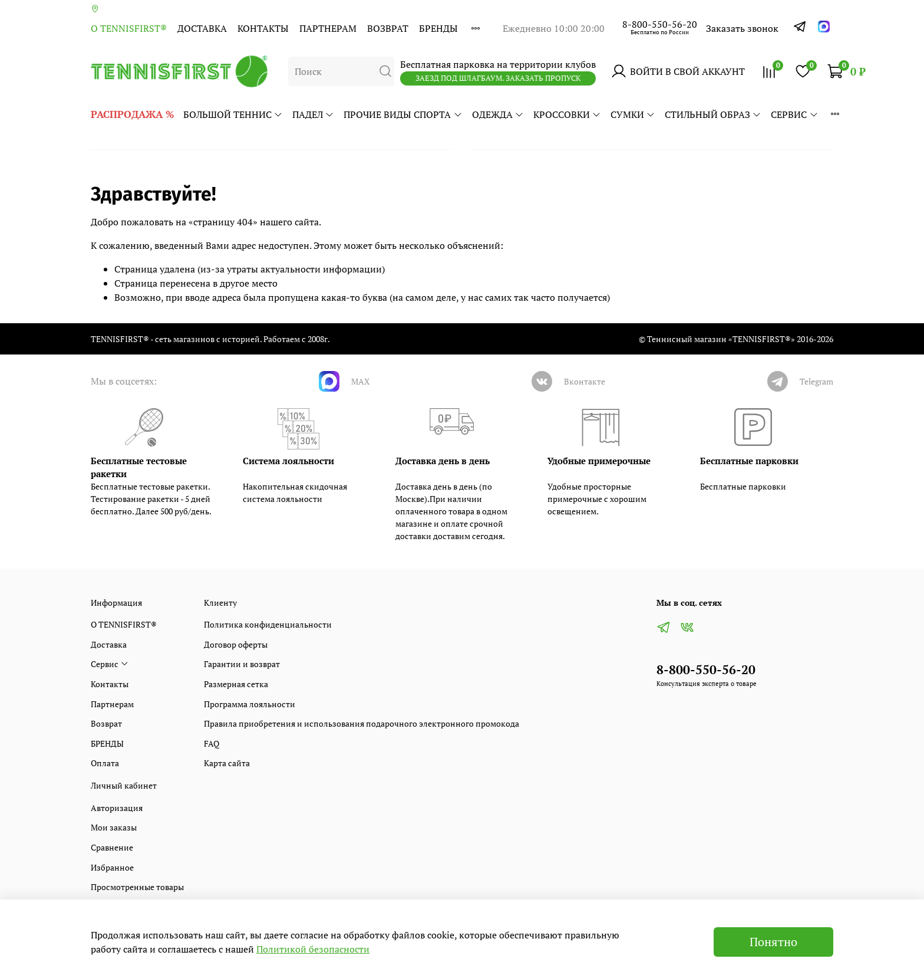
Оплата (105, 763)
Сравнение (112, 847)
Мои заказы (114, 827)
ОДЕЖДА (498, 114)
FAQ (211, 743)
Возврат (387, 28)
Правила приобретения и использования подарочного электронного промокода (361, 723)
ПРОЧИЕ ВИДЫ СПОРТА (403, 114)
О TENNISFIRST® (129, 28)
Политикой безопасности (312, 949)
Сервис (794, 114)
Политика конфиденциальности (268, 624)
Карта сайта (227, 763)
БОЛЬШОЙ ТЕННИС (233, 114)
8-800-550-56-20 (659, 24)
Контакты (263, 28)
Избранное (112, 867)
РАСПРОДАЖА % (132, 114)
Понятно (773, 942)
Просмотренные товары (137, 886)
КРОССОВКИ (567, 114)
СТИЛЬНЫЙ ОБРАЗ (713, 114)
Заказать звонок (742, 28)
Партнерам (328, 28)
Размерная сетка (236, 684)
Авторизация (117, 807)
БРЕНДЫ (438, 28)
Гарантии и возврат (242, 663)
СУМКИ (632, 114)
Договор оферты (236, 644)
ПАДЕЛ (313, 114)
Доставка (202, 28)
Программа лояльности (249, 704)
